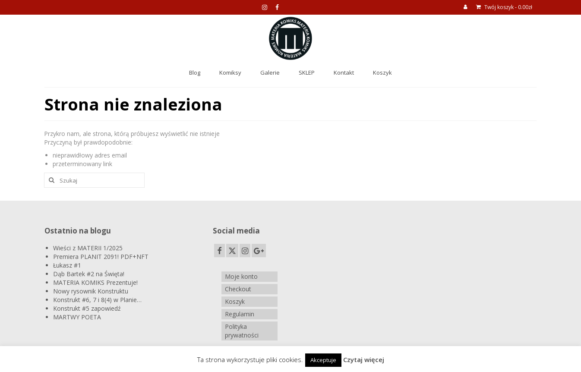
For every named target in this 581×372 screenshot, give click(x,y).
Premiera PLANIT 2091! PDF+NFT (100, 256)
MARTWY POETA (77, 317)
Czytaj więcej (363, 359)
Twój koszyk (504, 7)
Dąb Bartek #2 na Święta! (88, 274)
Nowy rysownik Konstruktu (90, 291)
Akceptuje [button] (323, 360)
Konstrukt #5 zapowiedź (87, 308)
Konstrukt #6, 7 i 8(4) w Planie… (97, 300)
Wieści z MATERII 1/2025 (88, 248)
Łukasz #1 (67, 265)
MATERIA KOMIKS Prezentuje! (95, 282)
